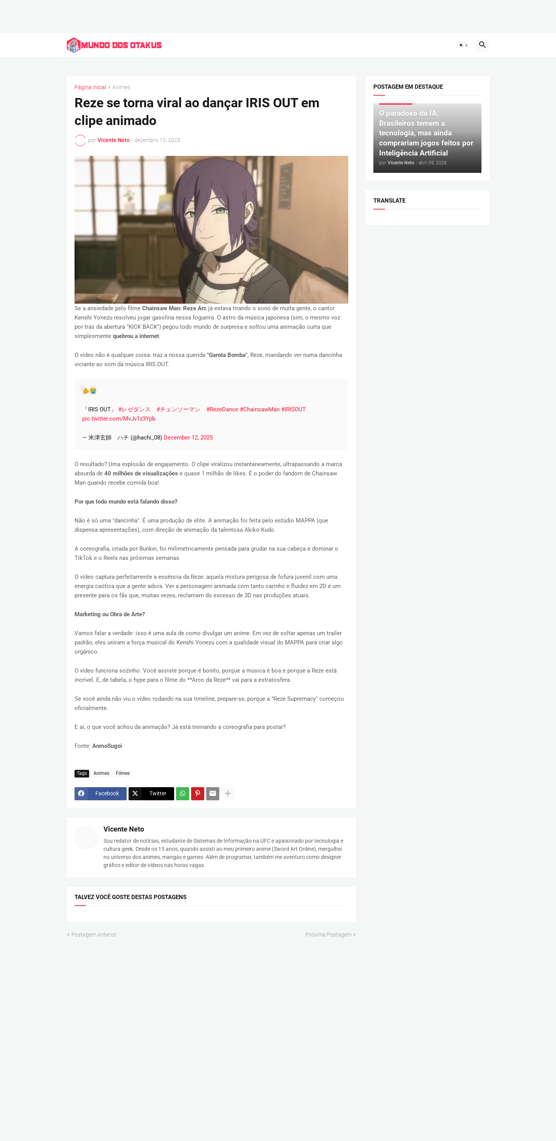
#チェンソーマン (178, 409)
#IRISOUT (293, 409)
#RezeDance (222, 409)
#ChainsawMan (260, 409)
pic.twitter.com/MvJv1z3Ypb (118, 418)
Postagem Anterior (94, 934)
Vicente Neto (123, 829)
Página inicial (90, 87)
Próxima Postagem (328, 934)
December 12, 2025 (188, 437)
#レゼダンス (134, 409)
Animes (121, 87)
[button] (463, 45)
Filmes (123, 773)
